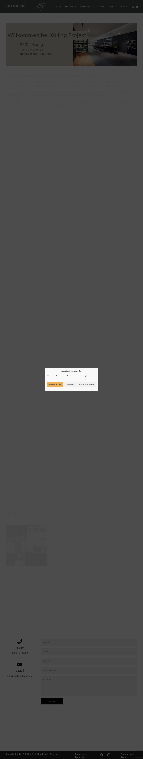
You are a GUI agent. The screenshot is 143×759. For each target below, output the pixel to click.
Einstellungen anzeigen (87, 384)
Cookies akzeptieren (55, 384)
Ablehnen (70, 384)
